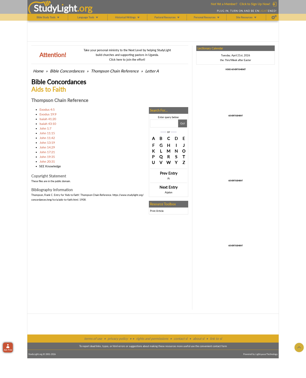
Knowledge (53, 166)
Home (38, 71)
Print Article (157, 210)
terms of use (93, 338)
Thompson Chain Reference (115, 71)
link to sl (216, 338)
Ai (168, 178)
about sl (198, 338)
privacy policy (118, 338)
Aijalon (168, 192)
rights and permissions (152, 338)
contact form (220, 346)
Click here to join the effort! (127, 59)
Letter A (152, 71)
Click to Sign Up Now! (255, 4)
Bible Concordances (67, 71)
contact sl (180, 338)
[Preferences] (274, 17)
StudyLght (55, 8)
